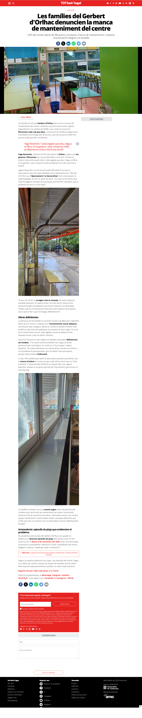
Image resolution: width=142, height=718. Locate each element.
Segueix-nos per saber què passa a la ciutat (38, 570)
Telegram (56, 575)
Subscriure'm (64, 604)
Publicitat (11, 689)
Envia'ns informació (15, 694)
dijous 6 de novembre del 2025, (45, 541)
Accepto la (32, 609)
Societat (71, 10)
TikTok (70, 578)
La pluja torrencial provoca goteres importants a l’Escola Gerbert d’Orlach (49, 553)
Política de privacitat (79, 694)
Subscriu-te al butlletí (15, 692)
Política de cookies (78, 697)
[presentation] (34, 665)
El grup (74, 683)
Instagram (61, 578)
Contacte (11, 686)
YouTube (45, 700)
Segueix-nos (12, 697)
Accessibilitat (12, 700)
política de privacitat (37, 609)
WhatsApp (46, 575)
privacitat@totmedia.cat (61, 621)
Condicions (75, 692)
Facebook (49, 578)
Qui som (10, 683)
